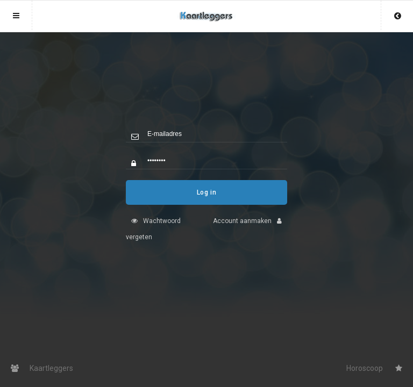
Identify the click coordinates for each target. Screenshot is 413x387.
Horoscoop (374, 368)
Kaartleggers (42, 368)
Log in (207, 200)
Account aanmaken (250, 229)
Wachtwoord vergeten (153, 237)
